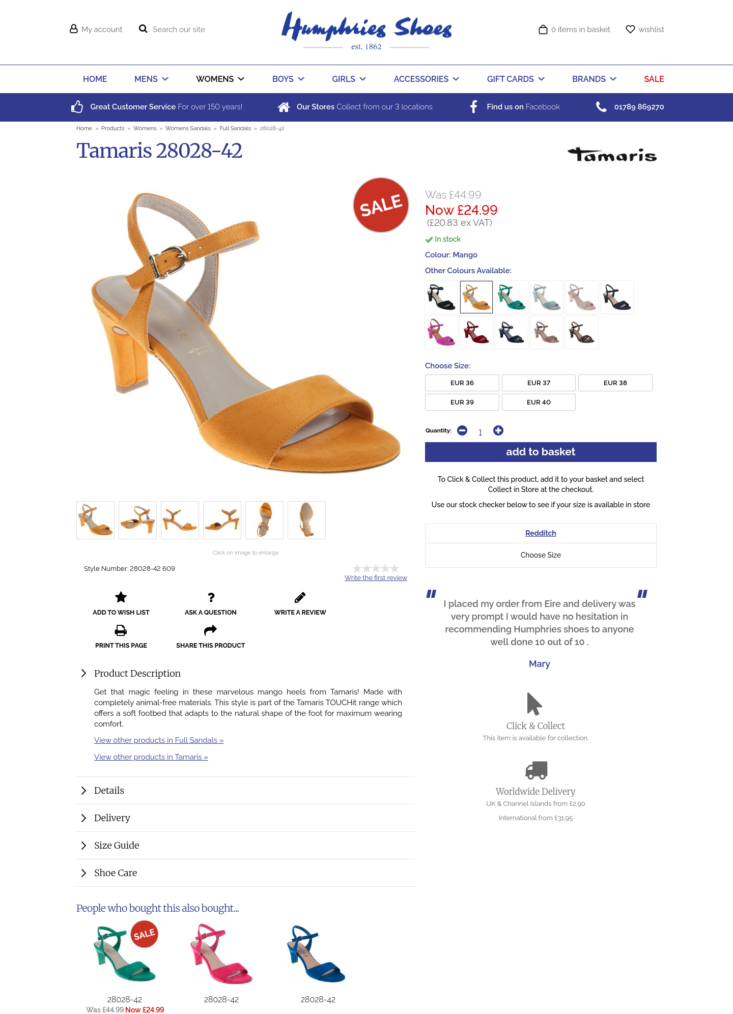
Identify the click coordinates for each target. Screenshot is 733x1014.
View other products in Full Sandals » (158, 713)
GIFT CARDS (510, 79)
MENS (146, 79)
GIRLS (344, 79)
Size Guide (116, 819)
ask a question (178, 607)
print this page (313, 607)
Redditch (540, 534)
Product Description (137, 647)
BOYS (283, 79)
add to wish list (110, 607)
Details (109, 764)
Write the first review (376, 578)
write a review (245, 607)
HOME (95, 79)
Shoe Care (115, 846)
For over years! (155, 106)
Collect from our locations (354, 106)
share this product (381, 607)
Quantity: (439, 430)
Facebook (512, 106)
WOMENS (215, 79)
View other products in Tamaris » (151, 730)
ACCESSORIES (421, 79)
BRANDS (589, 79)
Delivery (112, 791)
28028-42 (124, 973)
